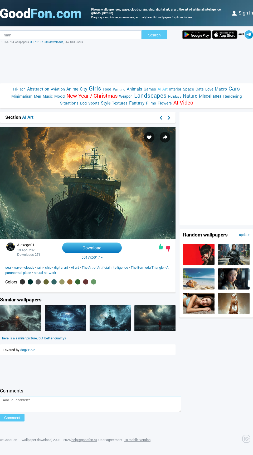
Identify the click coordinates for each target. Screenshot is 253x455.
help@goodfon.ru (84, 442)
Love (209, 89)
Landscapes (150, 95)
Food (107, 89)
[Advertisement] (126, 63)
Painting (119, 89)
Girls (95, 88)
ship (48, 267)
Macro (221, 89)
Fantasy (136, 103)
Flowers (165, 103)
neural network (45, 272)
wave (17, 267)
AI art (75, 267)
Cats (200, 89)
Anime (72, 89)
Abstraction (38, 89)
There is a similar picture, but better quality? (33, 338)
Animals (134, 89)
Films (151, 103)
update (244, 234)
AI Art (163, 89)
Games (150, 89)
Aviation (58, 89)
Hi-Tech (19, 89)
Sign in (242, 13)
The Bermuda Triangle (147, 267)
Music (48, 96)
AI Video (183, 102)
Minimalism (21, 96)
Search (154, 35)
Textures (120, 103)
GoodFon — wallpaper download (27, 442)
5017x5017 (92, 257)
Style (105, 103)
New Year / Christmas (92, 96)
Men (37, 96)
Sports (93, 103)
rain (39, 267)
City (83, 89)
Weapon (126, 96)
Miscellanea (210, 96)
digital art (61, 267)
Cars (234, 89)
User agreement (110, 442)
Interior (175, 89)
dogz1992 (27, 349)
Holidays (174, 96)
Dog (83, 103)
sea (8, 267)
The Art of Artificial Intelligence (105, 267)
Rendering (232, 96)
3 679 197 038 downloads (46, 42)
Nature (190, 96)
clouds (29, 267)
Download (91, 247)
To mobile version (137, 442)
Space (188, 89)
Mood (59, 96)
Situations (69, 103)
